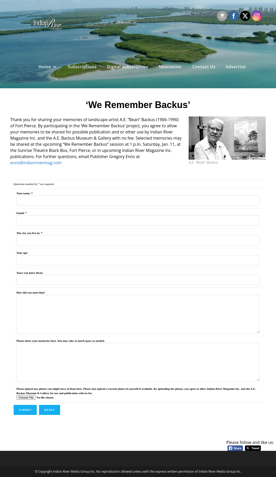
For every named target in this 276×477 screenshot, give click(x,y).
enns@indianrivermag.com (36, 163)
